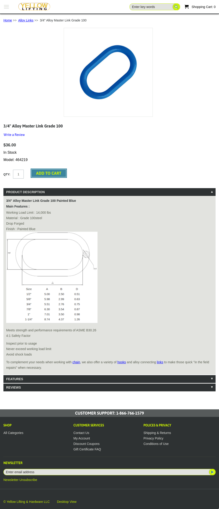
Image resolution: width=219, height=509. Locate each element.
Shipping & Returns (157, 432)
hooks (121, 362)
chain (76, 362)
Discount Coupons (87, 443)
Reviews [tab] (13, 387)
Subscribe (212, 472)
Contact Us (81, 432)
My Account (82, 438)
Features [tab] (14, 379)
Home (7, 20)
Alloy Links (26, 20)
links (160, 362)
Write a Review (14, 135)
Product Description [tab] (25, 192)
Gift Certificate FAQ (87, 449)
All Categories (13, 432)
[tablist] (109, 289)
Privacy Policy (153, 438)
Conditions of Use (156, 443)
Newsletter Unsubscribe (20, 480)
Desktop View (66, 502)
